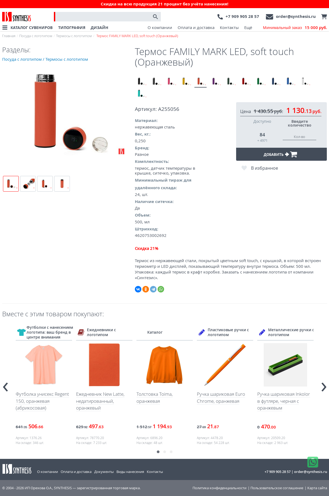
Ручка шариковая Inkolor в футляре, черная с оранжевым (283, 401)
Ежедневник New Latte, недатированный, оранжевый (100, 401)
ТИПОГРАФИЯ (71, 27)
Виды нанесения (130, 471)
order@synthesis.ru (296, 16)
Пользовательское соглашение (276, 488)
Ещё (248, 27)
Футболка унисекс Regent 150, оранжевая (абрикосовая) (42, 401)
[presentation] (5, 384)
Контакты (229, 27)
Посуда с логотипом (35, 35)
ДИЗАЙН (99, 27)
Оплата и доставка (196, 27)
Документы (104, 471)
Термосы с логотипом (74, 35)
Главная (8, 35)
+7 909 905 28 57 (242, 16)
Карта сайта (317, 488)
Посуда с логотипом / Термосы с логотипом (45, 59)
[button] (158, 452)
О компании (160, 27)
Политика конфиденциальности (219, 488)
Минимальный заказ (295, 28)
